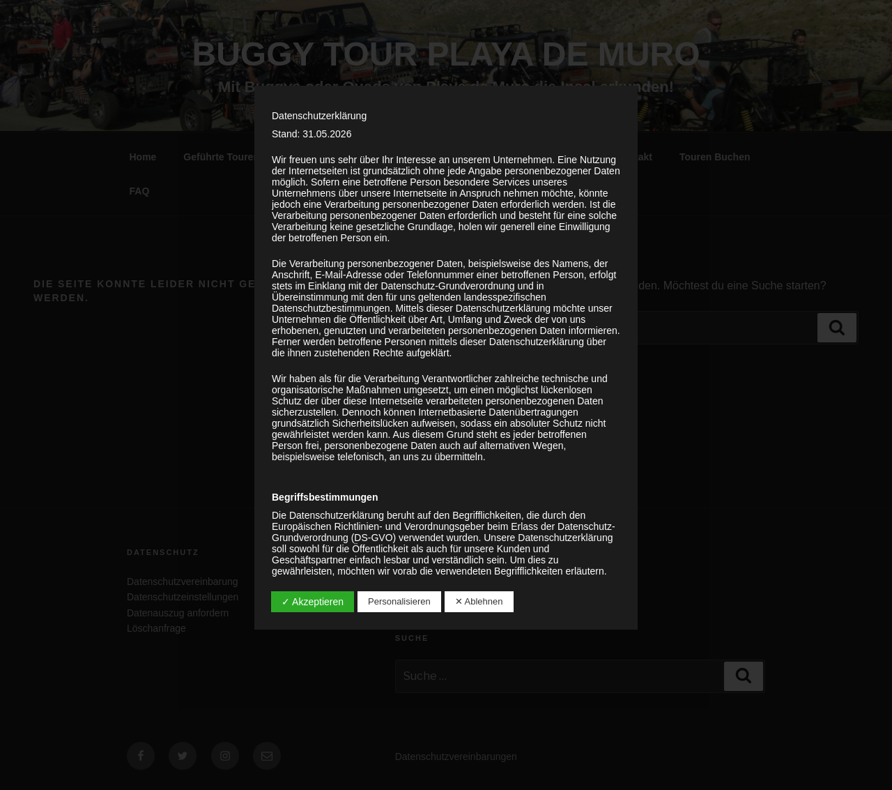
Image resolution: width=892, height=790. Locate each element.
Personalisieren (399, 601)
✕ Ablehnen (479, 601)
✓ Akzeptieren (313, 601)
